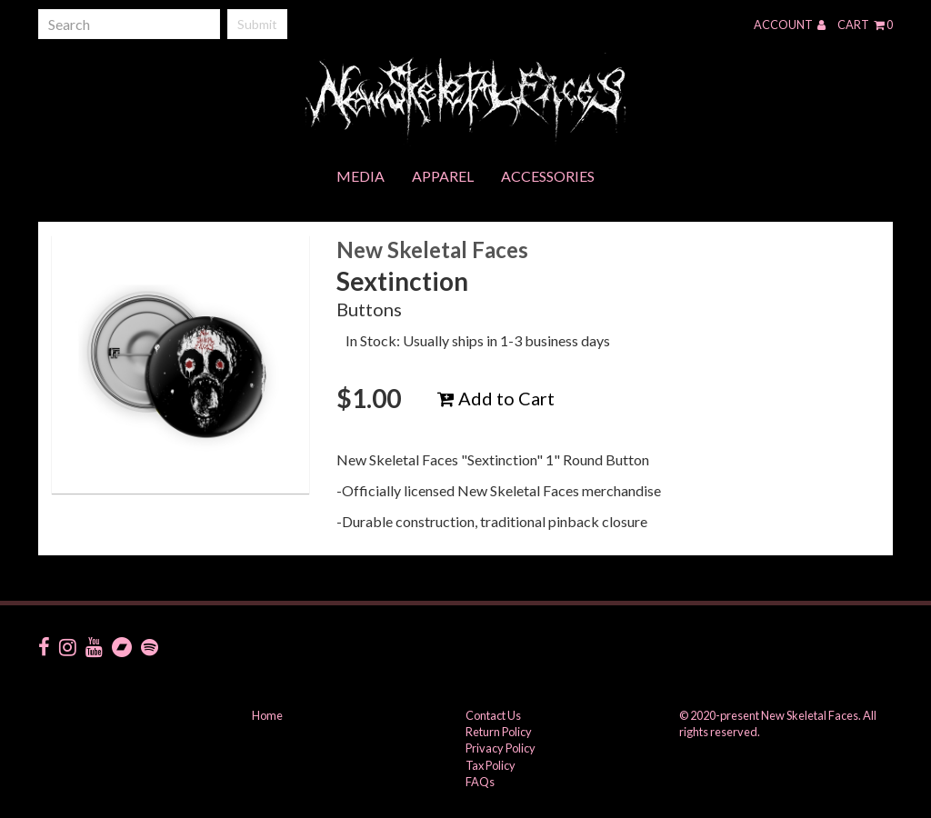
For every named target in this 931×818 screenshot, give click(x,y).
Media (360, 176)
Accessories (548, 176)
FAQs (480, 781)
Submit (257, 24)
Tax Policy (491, 765)
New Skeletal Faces (432, 249)
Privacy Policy (501, 748)
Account (790, 24)
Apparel (443, 176)
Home (267, 715)
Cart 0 (865, 24)
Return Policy (499, 731)
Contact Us (493, 715)
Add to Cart (496, 398)
